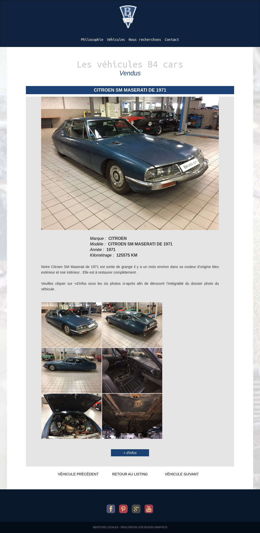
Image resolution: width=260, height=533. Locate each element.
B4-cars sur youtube (148, 508)
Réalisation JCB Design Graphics (144, 527)
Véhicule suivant (182, 474)
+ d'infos (130, 453)
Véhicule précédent (78, 474)
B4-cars (128, 16)
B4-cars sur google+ (136, 508)
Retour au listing (130, 474)
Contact (172, 40)
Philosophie (92, 40)
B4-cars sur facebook (111, 508)
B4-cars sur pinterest (123, 508)
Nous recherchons (145, 40)
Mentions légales (105, 527)
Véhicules (116, 40)
